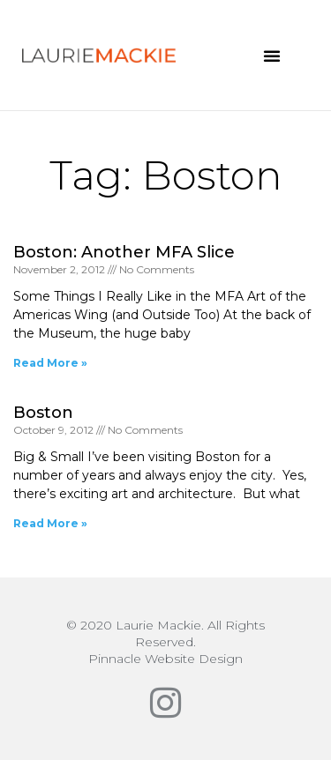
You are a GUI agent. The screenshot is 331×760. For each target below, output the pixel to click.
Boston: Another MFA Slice (124, 252)
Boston (43, 412)
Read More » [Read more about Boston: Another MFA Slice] (50, 362)
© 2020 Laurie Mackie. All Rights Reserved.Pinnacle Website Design (165, 642)
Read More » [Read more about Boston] (50, 523)
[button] (272, 55)
